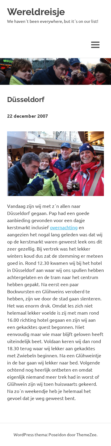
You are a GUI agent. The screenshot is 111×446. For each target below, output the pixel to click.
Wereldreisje (36, 11)
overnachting (64, 227)
